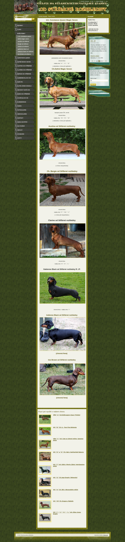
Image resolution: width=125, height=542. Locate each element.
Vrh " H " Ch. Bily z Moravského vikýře (65, 489)
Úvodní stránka (43, 16)
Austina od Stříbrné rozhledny (23, 42)
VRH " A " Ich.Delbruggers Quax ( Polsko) (66, 415)
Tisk (92, 1)
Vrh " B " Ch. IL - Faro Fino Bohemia (65, 427)
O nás (19, 29)
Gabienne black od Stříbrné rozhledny (23, 49)
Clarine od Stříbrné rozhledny (23, 47)
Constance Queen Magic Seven (23, 58)
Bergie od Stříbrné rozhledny (23, 44)
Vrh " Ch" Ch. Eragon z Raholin (63, 501)
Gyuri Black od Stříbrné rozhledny (24, 98)
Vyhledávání (19, 16)
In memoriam (21, 102)
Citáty (19, 138)
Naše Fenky (21, 33)
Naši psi (20, 82)
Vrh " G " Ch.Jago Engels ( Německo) (65, 477)
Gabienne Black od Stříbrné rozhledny (24, 78)
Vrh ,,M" (93, 41)
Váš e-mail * (93, 78)
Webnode (105, 535)
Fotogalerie (21, 110)
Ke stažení (21, 126)
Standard (20, 134)
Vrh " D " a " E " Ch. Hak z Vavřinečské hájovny (68, 452)
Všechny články (95, 56)
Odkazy (20, 130)
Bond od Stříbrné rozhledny (23, 94)
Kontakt (20, 118)
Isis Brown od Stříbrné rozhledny (24, 54)
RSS (107, 1)
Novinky (20, 25)
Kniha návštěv (22, 122)
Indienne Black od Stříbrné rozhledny (25, 52)
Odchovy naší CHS (23, 90)
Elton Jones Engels (24, 86)
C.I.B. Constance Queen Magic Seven (24, 37)
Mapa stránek (99, 1)
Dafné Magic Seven (23, 39)
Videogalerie (22, 114)
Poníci (19, 106)
